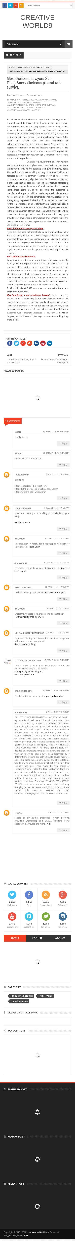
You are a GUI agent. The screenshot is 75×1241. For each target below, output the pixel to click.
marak (18, 453)
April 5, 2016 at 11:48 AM (59, 608)
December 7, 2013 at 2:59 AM (58, 508)
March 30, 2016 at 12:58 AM (58, 563)
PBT (26, 1235)
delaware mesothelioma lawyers (23, 102)
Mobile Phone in (22, 522)
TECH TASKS (46, 996)
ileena (18, 813)
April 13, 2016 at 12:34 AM (59, 633)
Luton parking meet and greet (28, 671)
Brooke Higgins (23, 587)
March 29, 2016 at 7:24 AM (58, 538)
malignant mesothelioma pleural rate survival (31, 105)
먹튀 (48, 824)
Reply (64, 443)
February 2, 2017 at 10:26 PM (57, 691)
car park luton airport (55, 592)
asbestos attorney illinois (42, 99)
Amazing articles (18, 99)
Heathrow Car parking (24, 644)
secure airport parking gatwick (28, 617)
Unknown (19, 539)
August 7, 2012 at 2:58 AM (59, 474)
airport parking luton (54, 696)
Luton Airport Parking (27, 660)
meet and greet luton (24, 674)
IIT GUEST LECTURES (22, 996)
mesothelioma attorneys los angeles (26, 107)
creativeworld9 (37, 21)
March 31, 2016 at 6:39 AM (58, 587)
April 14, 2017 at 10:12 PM (59, 712)
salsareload (21, 475)
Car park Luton (33, 547)
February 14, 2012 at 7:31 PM (57, 453)
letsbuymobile (22, 508)
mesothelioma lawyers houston (33, 67)
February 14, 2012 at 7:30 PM (57, 432)
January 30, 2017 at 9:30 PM (58, 660)
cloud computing (20, 1001)
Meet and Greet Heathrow (29, 633)
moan (17, 432)
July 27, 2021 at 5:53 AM (60, 812)
